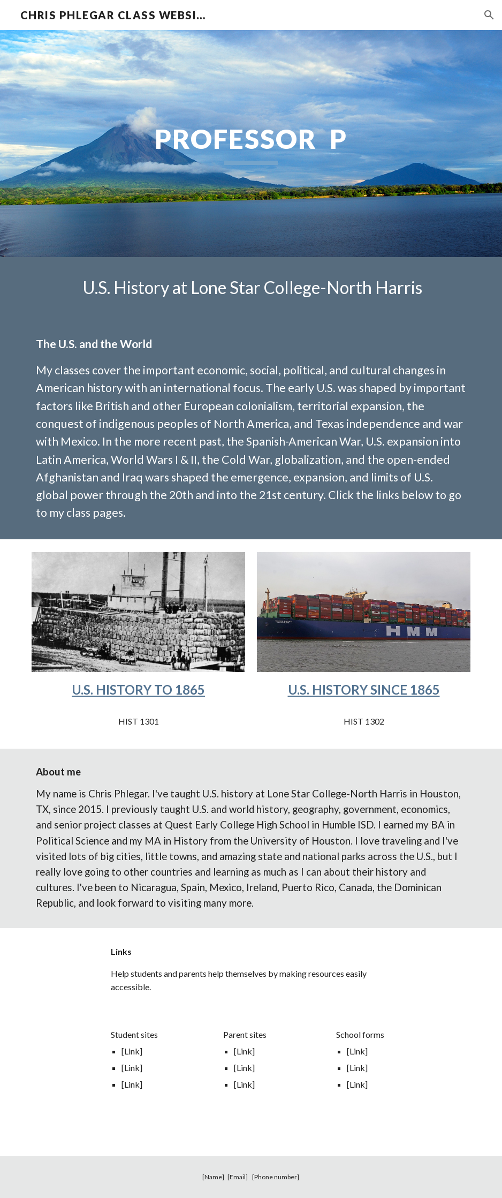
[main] (251, 143)
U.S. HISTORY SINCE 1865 (364, 689)
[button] (489, 15)
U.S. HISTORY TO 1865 (138, 689)
